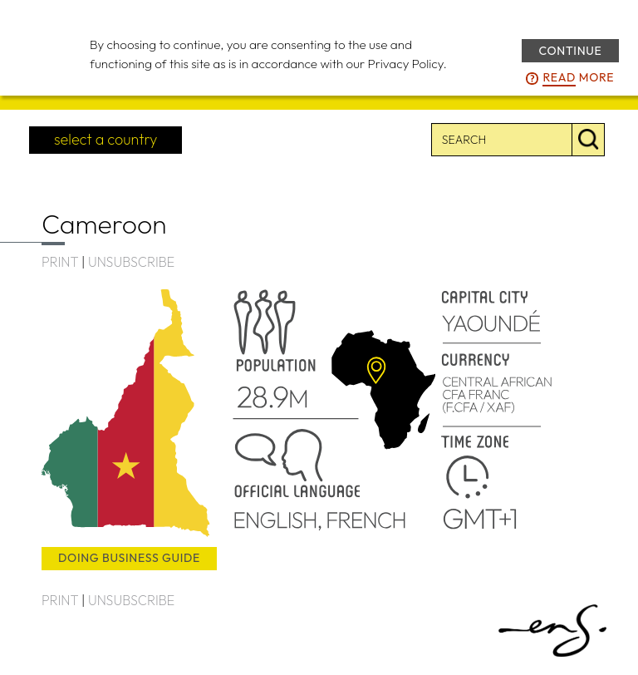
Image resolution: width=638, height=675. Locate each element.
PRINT (60, 262)
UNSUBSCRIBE (131, 262)
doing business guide (129, 557)
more (578, 78)
